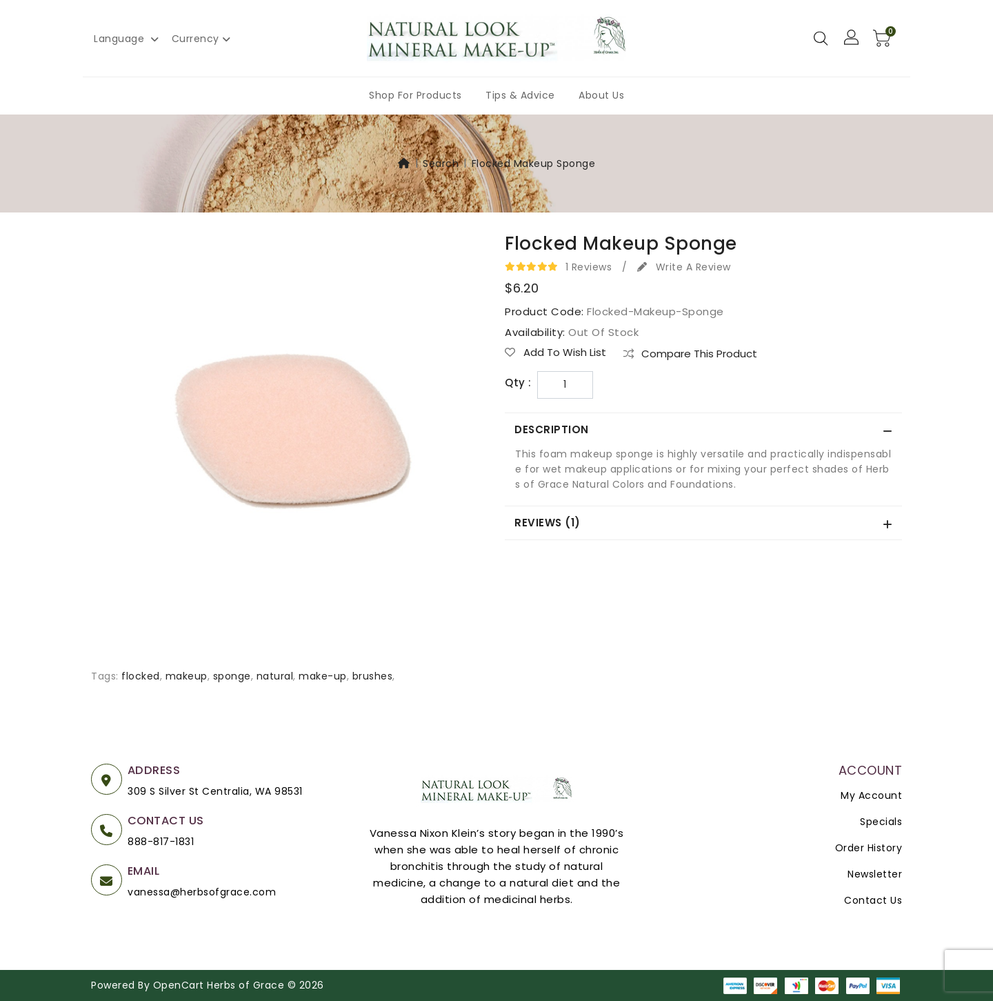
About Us (601, 95)
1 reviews (588, 267)
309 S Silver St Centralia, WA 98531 (215, 791)
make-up (323, 676)
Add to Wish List (555, 352)
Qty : (518, 383)
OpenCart (178, 985)
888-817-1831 (161, 842)
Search (441, 163)
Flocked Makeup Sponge (534, 163)
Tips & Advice (520, 95)
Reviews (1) (548, 522)
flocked (140, 676)
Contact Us (873, 900)
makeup (187, 676)
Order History (869, 848)
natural (275, 676)
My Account (871, 795)
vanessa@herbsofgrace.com (202, 892)
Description (552, 429)
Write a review (684, 267)
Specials (881, 822)
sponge (232, 676)
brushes (372, 676)
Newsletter (874, 874)
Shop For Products (415, 95)
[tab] (703, 429)
